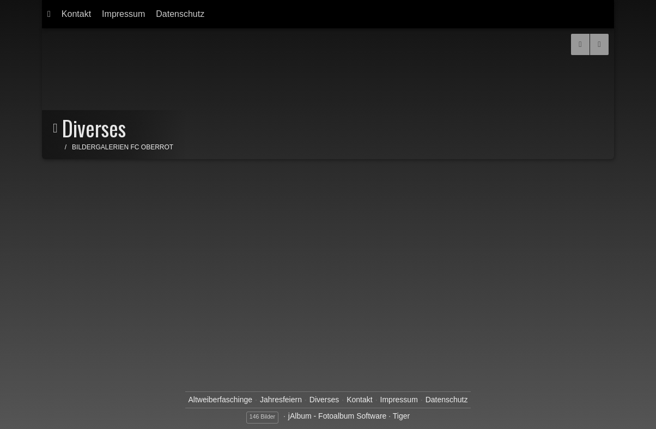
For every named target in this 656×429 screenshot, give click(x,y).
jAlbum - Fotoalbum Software (337, 416)
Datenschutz (180, 14)
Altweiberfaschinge (220, 399)
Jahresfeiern (281, 399)
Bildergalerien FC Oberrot (122, 147)
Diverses (324, 399)
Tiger (401, 416)
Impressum (123, 14)
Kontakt (76, 14)
